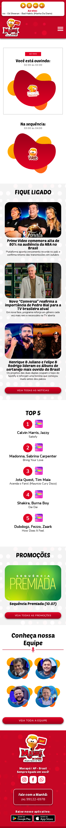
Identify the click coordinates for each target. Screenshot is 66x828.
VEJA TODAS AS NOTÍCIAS (33, 390)
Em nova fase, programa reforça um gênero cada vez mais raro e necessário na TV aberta (33, 306)
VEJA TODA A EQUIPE (33, 720)
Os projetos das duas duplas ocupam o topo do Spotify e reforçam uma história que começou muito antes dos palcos (33, 369)
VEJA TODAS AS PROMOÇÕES (33, 615)
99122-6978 (33, 796)
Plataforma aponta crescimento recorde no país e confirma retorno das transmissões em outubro (33, 246)
